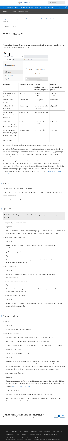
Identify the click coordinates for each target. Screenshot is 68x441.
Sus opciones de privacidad (50, 434)
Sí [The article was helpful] (56, 416)
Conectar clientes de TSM (21, 386)
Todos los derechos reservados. (29, 437)
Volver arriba (34, 408)
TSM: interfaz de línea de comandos (50, 19)
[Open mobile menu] (4, 2)
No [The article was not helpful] (62, 416)
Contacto (24, 434)
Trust (17, 434)
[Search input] (58, 3)
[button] (3, 26)
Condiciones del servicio (19, 431)
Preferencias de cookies (35, 434)
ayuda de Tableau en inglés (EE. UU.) (49, 7)
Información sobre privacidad (40, 431)
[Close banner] (66, 7)
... (38, 19)
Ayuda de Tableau (8, 19)
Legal (7, 431)
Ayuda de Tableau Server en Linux (25, 19)
